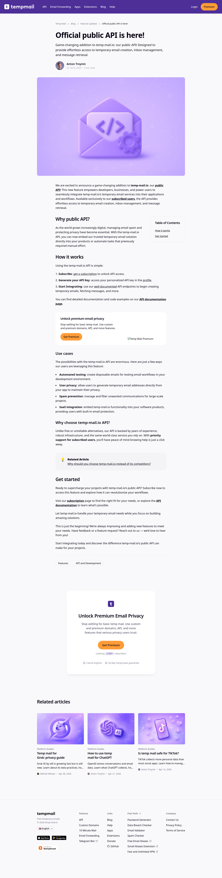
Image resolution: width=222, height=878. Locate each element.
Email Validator (136, 830)
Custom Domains (89, 825)
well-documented (105, 286)
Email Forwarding (60, 6)
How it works (162, 230)
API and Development (88, 563)
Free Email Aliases (139, 841)
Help (112, 6)
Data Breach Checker (139, 825)
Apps (77, 6)
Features (63, 563)
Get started (161, 236)
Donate (111, 841)
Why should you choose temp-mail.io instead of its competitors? (109, 464)
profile (147, 280)
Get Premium (111, 645)
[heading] (60, 755)
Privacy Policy (174, 825)
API (45, 6)
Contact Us (172, 820)
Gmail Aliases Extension (142, 846)
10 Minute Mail (87, 830)
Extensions (90, 6)
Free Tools (134, 813)
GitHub (113, 846)
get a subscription (85, 274)
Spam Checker (135, 835)
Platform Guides (45, 748)
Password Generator (139, 820)
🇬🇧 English (46, 828)
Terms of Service (175, 830)
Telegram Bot (88, 841)
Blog (103, 6)
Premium (209, 6)
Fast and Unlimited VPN (142, 851)
